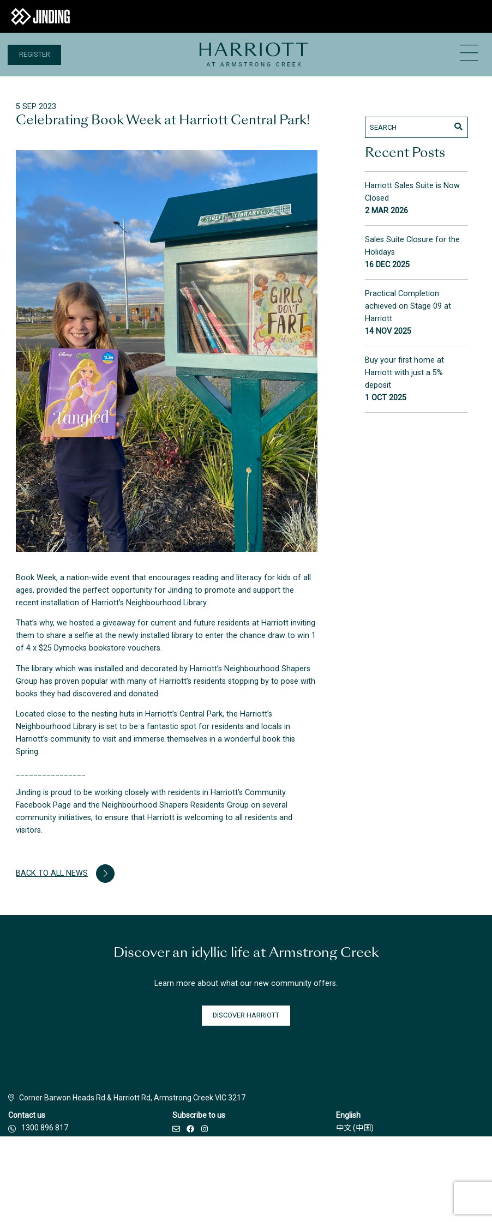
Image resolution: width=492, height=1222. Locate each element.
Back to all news (65, 873)
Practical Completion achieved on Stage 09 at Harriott (408, 306)
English (348, 1115)
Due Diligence (361, 1177)
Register (34, 54)
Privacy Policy (301, 1177)
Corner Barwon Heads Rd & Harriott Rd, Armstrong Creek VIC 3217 (126, 1097)
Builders (122, 1177)
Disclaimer (169, 1177)
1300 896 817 (44, 1127)
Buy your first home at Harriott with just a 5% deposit (404, 373)
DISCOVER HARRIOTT (246, 1015)
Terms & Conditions (233, 1177)
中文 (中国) (355, 1127)
